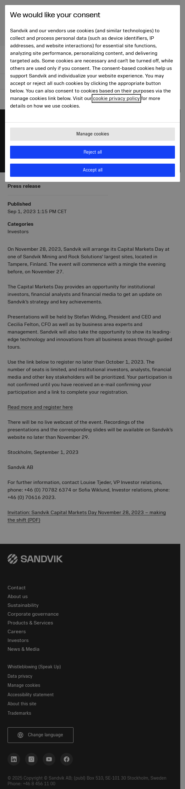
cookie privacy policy (116, 98)
